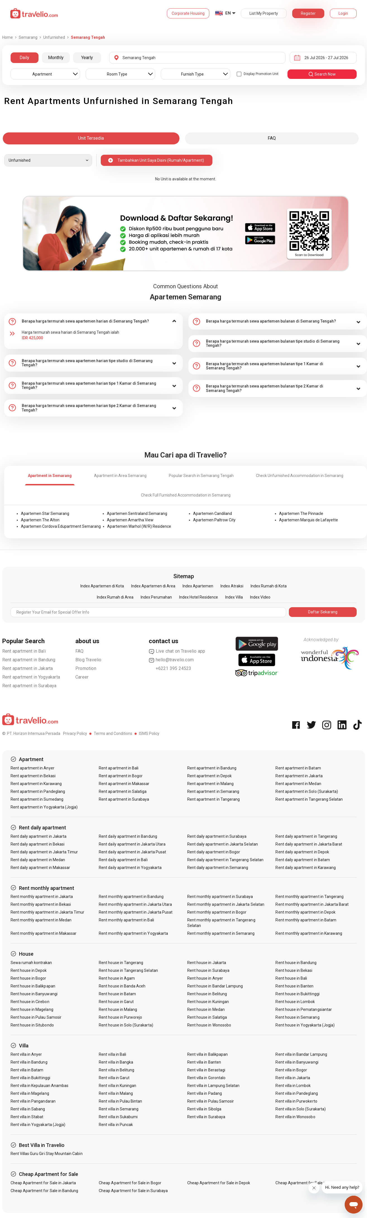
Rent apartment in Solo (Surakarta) (306, 791)
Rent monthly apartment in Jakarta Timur (48, 912)
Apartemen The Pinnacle (301, 513)
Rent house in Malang (118, 1009)
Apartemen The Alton (40, 520)
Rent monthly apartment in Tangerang (309, 896)
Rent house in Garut (116, 1001)
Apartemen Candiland (212, 513)
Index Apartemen (198, 586)
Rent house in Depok (29, 970)
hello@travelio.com (171, 660)
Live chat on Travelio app (177, 651)
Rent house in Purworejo (120, 1017)
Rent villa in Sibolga (204, 1109)
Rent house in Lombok (295, 1001)
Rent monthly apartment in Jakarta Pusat (135, 912)
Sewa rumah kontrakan (31, 962)
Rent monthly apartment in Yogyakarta (133, 933)
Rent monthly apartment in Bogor (217, 912)
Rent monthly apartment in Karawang (308, 933)
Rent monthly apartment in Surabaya (220, 896)
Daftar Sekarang (322, 612)
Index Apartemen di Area (153, 586)
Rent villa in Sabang (28, 1109)
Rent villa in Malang (116, 1093)
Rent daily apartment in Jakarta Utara (132, 844)
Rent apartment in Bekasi (33, 776)
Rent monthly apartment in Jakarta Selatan (225, 904)
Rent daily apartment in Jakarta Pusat (132, 852)
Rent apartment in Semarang (213, 791)
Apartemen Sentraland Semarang (137, 513)
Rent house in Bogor (28, 978)
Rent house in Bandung (295, 962)
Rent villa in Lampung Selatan (213, 1085)
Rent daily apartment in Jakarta (39, 836)
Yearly (87, 57)
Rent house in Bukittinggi (297, 994)
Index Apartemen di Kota (102, 586)
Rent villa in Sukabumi (118, 1117)
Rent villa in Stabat (27, 1117)
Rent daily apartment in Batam (302, 860)
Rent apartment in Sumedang (37, 799)
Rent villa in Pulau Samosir (210, 1101)
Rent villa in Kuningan (117, 1085)
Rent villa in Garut (114, 1078)
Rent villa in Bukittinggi (30, 1078)
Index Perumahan (156, 597)
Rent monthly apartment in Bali (126, 920)
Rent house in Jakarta (206, 962)
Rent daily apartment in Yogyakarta (130, 867)
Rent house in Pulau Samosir (36, 1017)
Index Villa (234, 597)
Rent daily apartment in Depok (302, 852)
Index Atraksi (231, 586)
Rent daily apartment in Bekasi (38, 844)
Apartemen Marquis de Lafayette (308, 520)
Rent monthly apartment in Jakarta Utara (135, 904)
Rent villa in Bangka (116, 1062)
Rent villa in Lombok (293, 1085)
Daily (24, 57)
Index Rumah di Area (115, 597)
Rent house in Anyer (205, 978)
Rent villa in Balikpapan (207, 1054)
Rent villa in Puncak (116, 1124)
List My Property (264, 13)
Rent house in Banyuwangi (34, 994)
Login (343, 13)
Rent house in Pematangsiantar (303, 1009)
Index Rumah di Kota (269, 586)
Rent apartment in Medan (298, 783)
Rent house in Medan (206, 1009)
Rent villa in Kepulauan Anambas (40, 1085)
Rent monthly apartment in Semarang (221, 933)
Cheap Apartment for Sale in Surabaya (133, 1190)
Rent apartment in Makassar (124, 783)
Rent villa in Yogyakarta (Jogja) (38, 1124)
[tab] (93, 321)
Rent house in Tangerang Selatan (128, 970)
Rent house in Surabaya (208, 970)
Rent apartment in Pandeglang (38, 791)
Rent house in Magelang (32, 1009)
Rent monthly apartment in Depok (305, 912)
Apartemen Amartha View (130, 520)
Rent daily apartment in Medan (38, 860)
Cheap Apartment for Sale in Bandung (44, 1190)
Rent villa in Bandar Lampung (301, 1054)
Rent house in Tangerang (121, 962)
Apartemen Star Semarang (45, 513)
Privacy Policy (75, 733)
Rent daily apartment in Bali (123, 860)
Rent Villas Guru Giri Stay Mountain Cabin (47, 1153)
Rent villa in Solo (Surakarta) (300, 1109)
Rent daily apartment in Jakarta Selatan (222, 844)
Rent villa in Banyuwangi (296, 1062)
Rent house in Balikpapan (33, 986)
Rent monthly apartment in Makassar (44, 933)
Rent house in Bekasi (293, 970)
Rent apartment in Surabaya (29, 685)
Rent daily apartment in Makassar (40, 867)
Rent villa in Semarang (118, 1109)
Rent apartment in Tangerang (213, 799)
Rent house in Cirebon (30, 1001)
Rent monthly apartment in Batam (305, 920)
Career (81, 677)
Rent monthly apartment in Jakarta (42, 896)
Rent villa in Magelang (30, 1093)
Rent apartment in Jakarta (27, 668)
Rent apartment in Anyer (32, 768)
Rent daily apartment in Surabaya (217, 836)
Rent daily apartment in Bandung (128, 836)
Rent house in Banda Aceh (122, 986)
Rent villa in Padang (204, 1093)
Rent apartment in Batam (298, 768)
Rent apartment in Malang (210, 783)
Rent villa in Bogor (291, 1070)
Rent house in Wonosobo (209, 1025)
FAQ (79, 651)
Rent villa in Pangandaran (33, 1101)
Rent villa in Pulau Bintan (120, 1101)
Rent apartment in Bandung (29, 659)
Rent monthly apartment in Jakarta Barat (312, 904)
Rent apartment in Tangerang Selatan (309, 799)
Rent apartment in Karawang (36, 783)
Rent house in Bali (291, 978)
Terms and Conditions (113, 733)
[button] (93, 321)
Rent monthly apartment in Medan (41, 920)
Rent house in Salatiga (207, 1017)
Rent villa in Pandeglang (296, 1093)
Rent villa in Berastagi (206, 1070)
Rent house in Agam (117, 978)
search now (322, 74)
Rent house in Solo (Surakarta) (126, 1025)
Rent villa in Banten (204, 1062)
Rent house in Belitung (207, 994)
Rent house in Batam (117, 994)
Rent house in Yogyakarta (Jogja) (305, 1025)
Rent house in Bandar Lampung (215, 986)
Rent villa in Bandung (29, 1062)
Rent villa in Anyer (26, 1054)
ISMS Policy (149, 733)
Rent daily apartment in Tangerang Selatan (225, 860)
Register (308, 13)
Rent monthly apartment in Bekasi (41, 904)
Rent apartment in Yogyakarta (31, 677)
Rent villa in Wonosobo (295, 1117)
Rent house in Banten (294, 986)
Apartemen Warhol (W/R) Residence (139, 526)
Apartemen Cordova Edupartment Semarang (61, 526)
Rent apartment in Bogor (121, 776)
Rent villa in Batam (27, 1070)
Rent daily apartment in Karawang (305, 867)
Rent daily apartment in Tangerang (306, 836)
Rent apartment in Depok (209, 776)
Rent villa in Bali (112, 1054)
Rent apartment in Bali (24, 651)
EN (228, 13)
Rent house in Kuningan (208, 1001)
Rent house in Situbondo (32, 1025)
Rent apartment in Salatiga (123, 791)
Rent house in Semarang (297, 1017)
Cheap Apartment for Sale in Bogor (130, 1183)
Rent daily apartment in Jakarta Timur (44, 852)
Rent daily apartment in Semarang (217, 867)
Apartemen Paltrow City (214, 520)
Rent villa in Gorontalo (206, 1078)
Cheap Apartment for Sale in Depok (218, 1183)
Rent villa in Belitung (116, 1070)
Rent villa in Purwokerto (296, 1101)
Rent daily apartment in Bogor (213, 852)
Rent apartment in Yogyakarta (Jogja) (44, 807)
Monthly (56, 57)
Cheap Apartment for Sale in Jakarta (43, 1183)
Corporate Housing (188, 13)
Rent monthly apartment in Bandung (131, 896)
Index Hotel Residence (198, 597)
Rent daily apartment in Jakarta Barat (308, 844)
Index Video (260, 597)
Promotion (85, 668)
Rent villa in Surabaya (206, 1117)
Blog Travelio (88, 659)
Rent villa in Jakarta (292, 1078)
